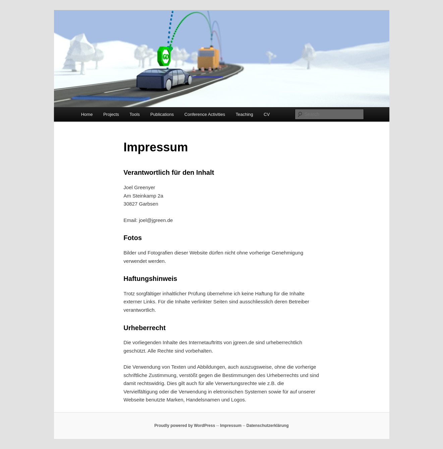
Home (87, 114)
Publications (162, 114)
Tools (134, 114)
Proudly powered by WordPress (184, 425)
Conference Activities (204, 114)
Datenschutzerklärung (267, 425)
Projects (111, 114)
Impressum (230, 425)
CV (267, 114)
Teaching (244, 114)
